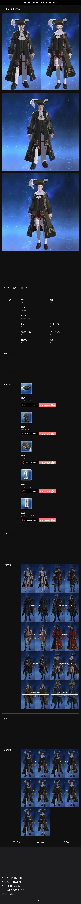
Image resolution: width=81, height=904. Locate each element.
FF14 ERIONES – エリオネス (11, 886)
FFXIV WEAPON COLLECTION (12, 882)
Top (66, 842)
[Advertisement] (40, 269)
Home (40, 842)
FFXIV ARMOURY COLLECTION (40, 2)
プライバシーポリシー (9, 894)
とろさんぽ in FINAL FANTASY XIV (13, 890)
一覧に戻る (14, 842)
